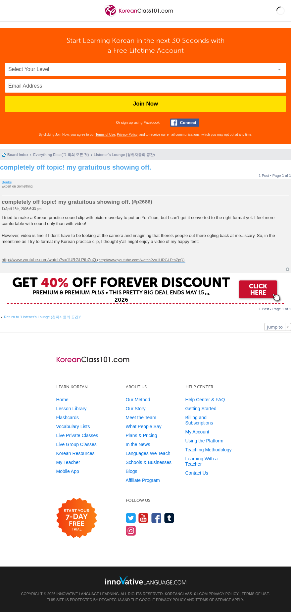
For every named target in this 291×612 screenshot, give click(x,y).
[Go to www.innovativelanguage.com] (145, 580)
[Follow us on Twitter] (131, 518)
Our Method (138, 399)
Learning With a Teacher (201, 461)
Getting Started (201, 408)
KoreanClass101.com (186, 594)
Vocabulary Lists (73, 426)
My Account (197, 431)
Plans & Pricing (141, 435)
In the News (138, 444)
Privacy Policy (127, 134)
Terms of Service (213, 600)
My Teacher (68, 462)
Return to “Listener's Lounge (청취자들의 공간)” (42, 317)
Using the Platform (204, 440)
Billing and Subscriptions (199, 420)
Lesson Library (71, 408)
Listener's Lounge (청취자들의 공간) (124, 155)
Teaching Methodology (208, 449)
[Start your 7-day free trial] (76, 518)
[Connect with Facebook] (185, 122)
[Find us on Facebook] (156, 518)
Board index (17, 155)
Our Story (136, 408)
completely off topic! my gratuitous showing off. (75, 167)
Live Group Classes (76, 444)
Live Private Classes (77, 435)
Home (62, 399)
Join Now (145, 104)
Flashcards (67, 417)
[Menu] (10, 10)
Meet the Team (141, 417)
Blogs (131, 471)
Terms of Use (105, 134)
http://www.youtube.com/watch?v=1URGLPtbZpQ (49, 259)
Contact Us (196, 473)
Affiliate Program (143, 480)
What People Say (144, 426)
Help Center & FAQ (205, 399)
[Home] (139, 16)
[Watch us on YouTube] (143, 518)
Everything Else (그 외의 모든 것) (61, 155)
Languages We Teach (148, 453)
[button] (280, 10)
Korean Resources (75, 453)
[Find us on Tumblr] (169, 518)
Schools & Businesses (149, 462)
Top (287, 269)
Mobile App (67, 471)
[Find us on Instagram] (131, 530)
